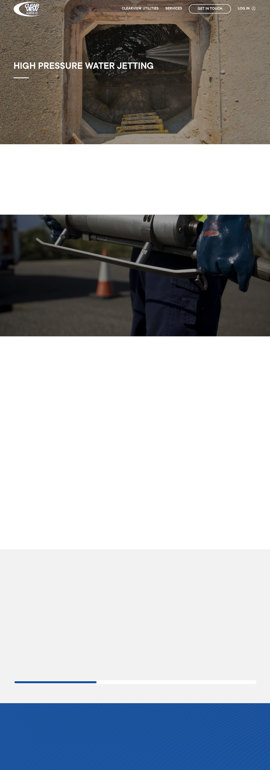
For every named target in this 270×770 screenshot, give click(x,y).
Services (173, 9)
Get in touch (210, 9)
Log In (247, 8)
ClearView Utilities (140, 9)
